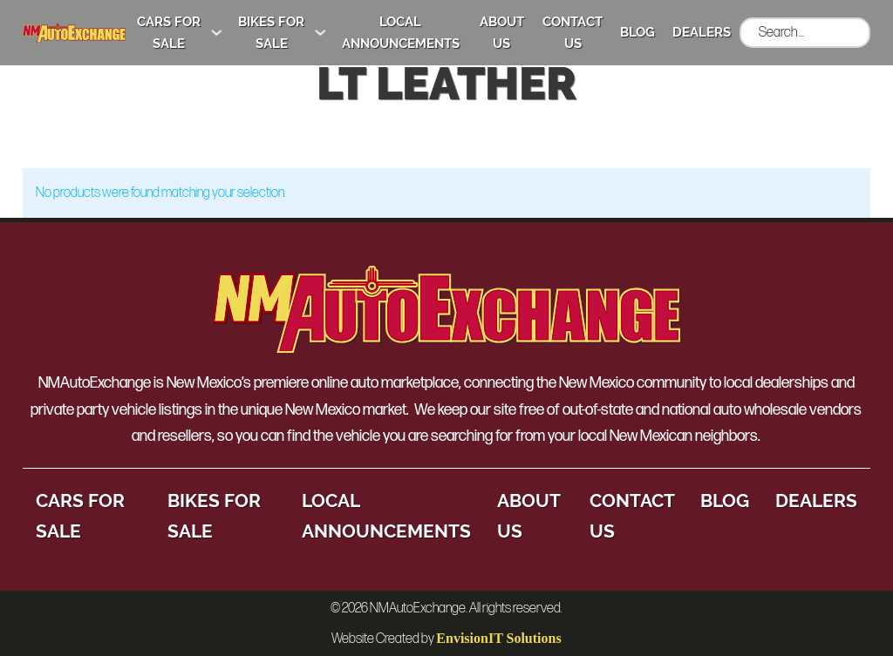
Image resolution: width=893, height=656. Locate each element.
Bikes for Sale (271, 33)
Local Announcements (401, 33)
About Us (502, 33)
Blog (637, 32)
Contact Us (572, 33)
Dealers (701, 32)
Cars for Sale (169, 33)
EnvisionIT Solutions (498, 638)
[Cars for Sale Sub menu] (216, 32)
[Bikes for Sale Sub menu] (320, 32)
